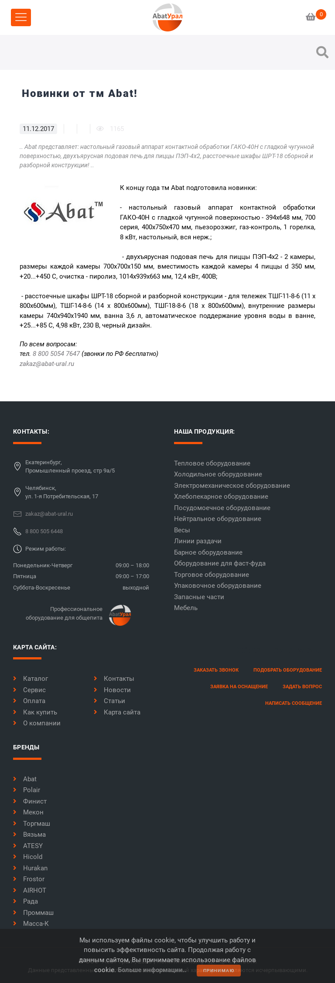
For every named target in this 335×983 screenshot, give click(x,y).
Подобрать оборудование (287, 670)
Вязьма (29, 834)
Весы (182, 530)
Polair (26, 790)
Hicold (27, 857)
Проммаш (33, 913)
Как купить (35, 712)
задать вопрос (302, 687)
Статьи (109, 701)
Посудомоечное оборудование (222, 508)
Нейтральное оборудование (217, 519)
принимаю (219, 970)
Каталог (30, 679)
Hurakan (30, 868)
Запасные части (199, 597)
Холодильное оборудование (218, 474)
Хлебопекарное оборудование (221, 496)
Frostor (28, 879)
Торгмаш (31, 824)
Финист (30, 801)
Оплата (29, 701)
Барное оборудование (208, 552)
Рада (25, 901)
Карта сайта (117, 712)
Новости (112, 690)
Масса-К (31, 924)
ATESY (28, 846)
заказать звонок (216, 670)
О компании (37, 723)
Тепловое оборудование (212, 463)
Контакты (114, 679)
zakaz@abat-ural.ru (47, 364)
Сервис (29, 690)
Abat (25, 779)
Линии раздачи (198, 541)
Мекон (28, 812)
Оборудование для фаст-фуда (220, 563)
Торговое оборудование (211, 575)
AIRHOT (29, 890)
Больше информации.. (152, 970)
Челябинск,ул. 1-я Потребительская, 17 (61, 492)
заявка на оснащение (239, 687)
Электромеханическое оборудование (232, 486)
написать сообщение (293, 703)
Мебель (186, 608)
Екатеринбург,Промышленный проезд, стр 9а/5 (70, 466)
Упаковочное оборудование (217, 586)
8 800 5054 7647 (56, 354)
